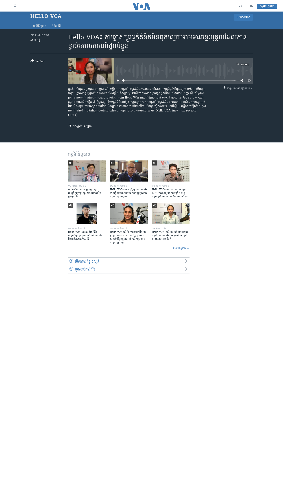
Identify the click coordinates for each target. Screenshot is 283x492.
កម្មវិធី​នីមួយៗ (39, 26)
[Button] (38, 62)
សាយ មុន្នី (35, 40)
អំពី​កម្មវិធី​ (56, 26)
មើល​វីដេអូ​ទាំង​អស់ (181, 248)
